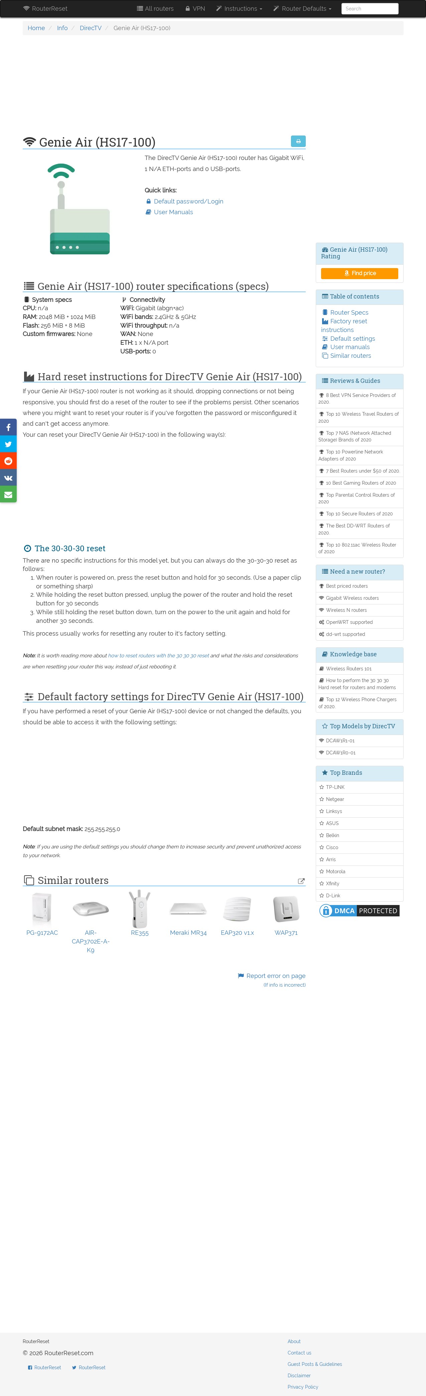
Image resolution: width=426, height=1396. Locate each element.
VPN (194, 8)
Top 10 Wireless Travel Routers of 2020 (358, 417)
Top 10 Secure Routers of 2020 (355, 513)
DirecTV (91, 27)
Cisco (328, 847)
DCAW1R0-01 (337, 752)
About (294, 1341)
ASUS (328, 823)
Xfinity (328, 883)
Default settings (348, 338)
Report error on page (271, 980)
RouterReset (45, 8)
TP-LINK (331, 787)
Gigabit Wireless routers (348, 598)
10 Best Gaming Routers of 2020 (357, 483)
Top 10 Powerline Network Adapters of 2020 (350, 455)
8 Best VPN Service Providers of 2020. (357, 398)
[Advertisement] (164, 89)
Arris (327, 859)
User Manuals (169, 212)
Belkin (328, 835)
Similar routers (346, 355)
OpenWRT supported (345, 622)
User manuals (345, 346)
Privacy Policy (303, 1387)
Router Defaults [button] (301, 8)
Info (62, 27)
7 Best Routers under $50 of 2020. (359, 471)
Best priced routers (343, 586)
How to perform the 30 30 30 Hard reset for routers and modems (357, 683)
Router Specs (345, 312)
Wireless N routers (342, 610)
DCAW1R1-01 (336, 740)
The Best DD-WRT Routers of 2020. (354, 529)
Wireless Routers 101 (345, 668)
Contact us (299, 1353)
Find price (359, 273)
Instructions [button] (238, 8)
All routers (155, 8)
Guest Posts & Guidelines (315, 1364)
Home (36, 27)
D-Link (329, 895)
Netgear (331, 799)
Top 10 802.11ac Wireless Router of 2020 (357, 548)
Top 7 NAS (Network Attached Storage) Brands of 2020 (354, 436)
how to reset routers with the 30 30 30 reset (158, 656)
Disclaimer (299, 1375)
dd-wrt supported (341, 634)
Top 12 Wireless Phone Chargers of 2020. (357, 702)
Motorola (331, 871)
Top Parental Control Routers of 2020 (356, 498)
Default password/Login (184, 201)
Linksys (330, 811)
